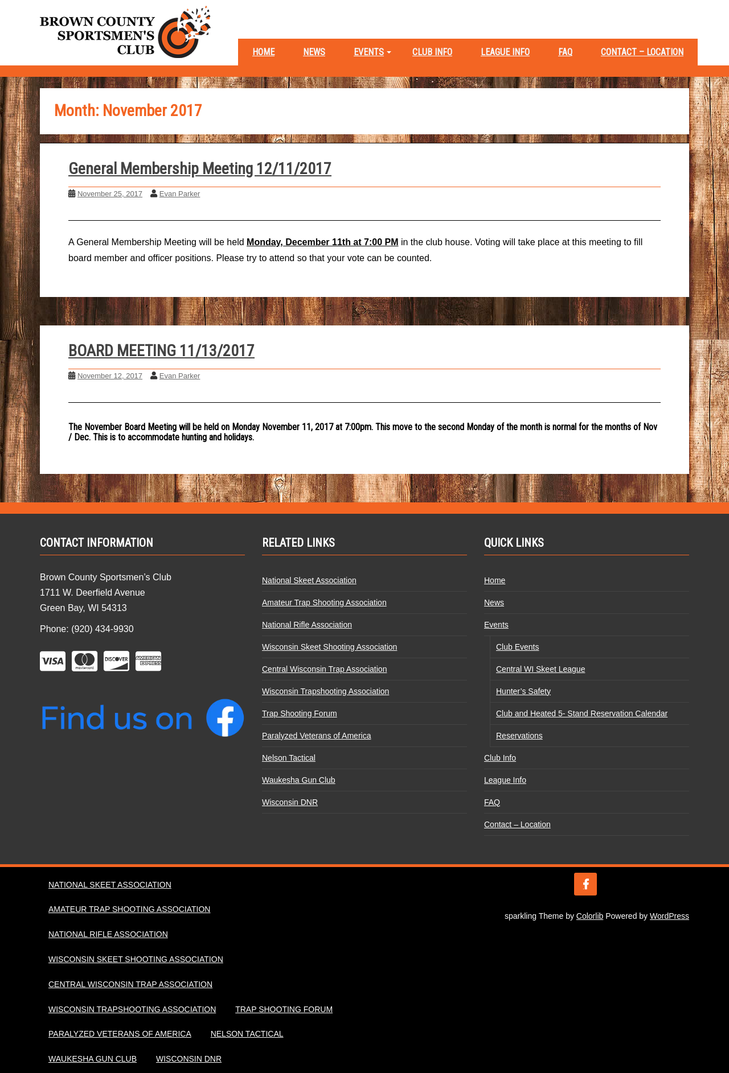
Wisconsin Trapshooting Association (325, 691)
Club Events (517, 646)
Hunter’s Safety (523, 691)
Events (369, 52)
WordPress (669, 916)
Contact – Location (642, 52)
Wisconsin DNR (290, 802)
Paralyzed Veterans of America (316, 735)
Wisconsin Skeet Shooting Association (329, 646)
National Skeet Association (309, 580)
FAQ (565, 52)
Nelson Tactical (289, 757)
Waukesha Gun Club (298, 780)
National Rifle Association (307, 624)
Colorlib (589, 916)
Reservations (519, 735)
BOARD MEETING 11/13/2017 (161, 350)
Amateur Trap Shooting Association (324, 602)
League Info (505, 52)
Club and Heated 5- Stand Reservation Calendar (581, 713)
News (314, 52)
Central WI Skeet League (540, 669)
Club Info (432, 52)
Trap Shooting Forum (299, 713)
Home (263, 52)
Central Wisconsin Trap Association (324, 669)
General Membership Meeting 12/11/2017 (199, 168)
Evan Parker (179, 193)
